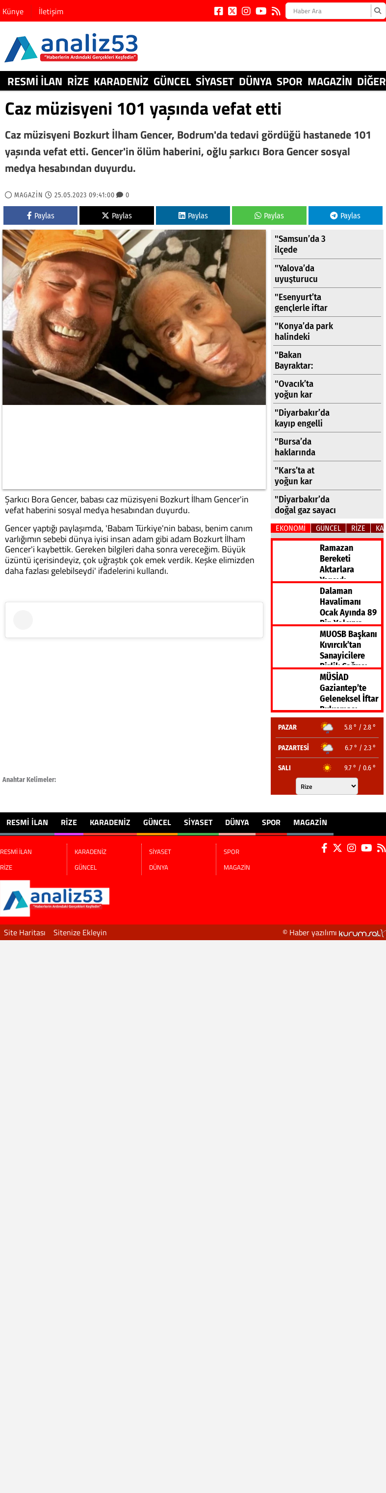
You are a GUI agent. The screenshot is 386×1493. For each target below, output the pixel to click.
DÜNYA (255, 81)
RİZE (78, 81)
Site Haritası (25, 932)
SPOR (290, 81)
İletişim (51, 11)
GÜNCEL (172, 81)
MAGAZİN (330, 81)
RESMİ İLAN (34, 81)
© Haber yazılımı (334, 932)
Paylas (40, 215)
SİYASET (215, 81)
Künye (13, 11)
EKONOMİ (291, 528)
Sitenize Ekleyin (80, 932)
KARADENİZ (121, 81)
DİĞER (371, 81)
